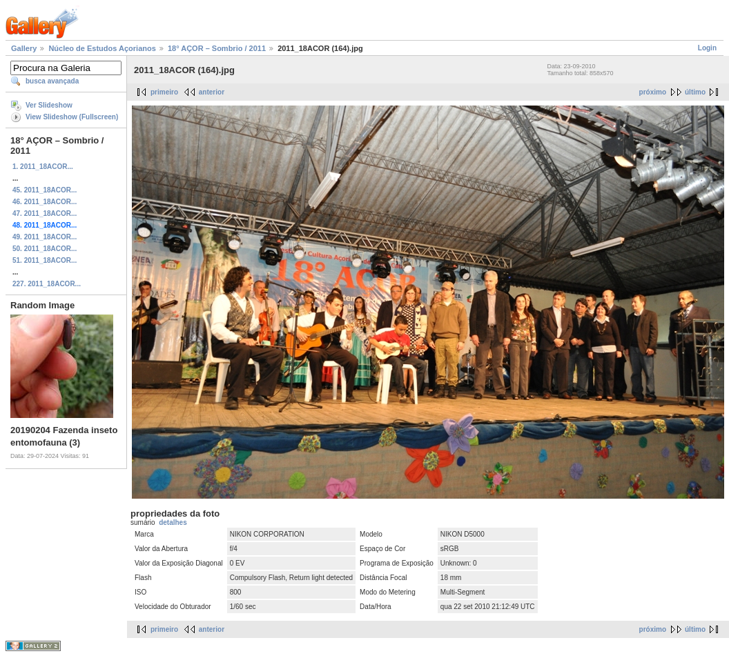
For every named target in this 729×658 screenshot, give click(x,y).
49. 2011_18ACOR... (44, 237)
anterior (211, 92)
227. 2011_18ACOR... (46, 284)
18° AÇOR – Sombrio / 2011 (217, 48)
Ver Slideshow (49, 105)
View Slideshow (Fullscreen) (72, 117)
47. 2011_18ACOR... (44, 213)
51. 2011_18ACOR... (44, 260)
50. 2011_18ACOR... (44, 248)
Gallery (24, 48)
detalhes (173, 522)
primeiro (164, 92)
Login (707, 48)
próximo (652, 92)
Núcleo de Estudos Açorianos (101, 48)
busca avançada (52, 81)
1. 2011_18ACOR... (42, 166)
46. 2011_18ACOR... (44, 202)
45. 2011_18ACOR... (44, 190)
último (695, 92)
